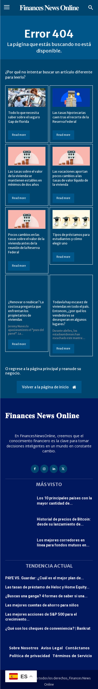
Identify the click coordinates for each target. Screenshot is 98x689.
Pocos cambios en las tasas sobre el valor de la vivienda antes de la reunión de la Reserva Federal (26, 243)
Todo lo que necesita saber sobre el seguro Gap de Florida (24, 117)
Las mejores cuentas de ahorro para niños (42, 605)
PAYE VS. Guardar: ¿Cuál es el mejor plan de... (44, 578)
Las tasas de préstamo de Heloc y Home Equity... (47, 587)
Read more (19, 135)
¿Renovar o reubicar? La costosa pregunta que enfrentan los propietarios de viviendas (26, 311)
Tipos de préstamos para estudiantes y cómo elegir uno (71, 239)
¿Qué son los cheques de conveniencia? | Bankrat (47, 628)
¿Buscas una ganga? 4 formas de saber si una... (46, 596)
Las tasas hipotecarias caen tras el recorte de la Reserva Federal (71, 117)
